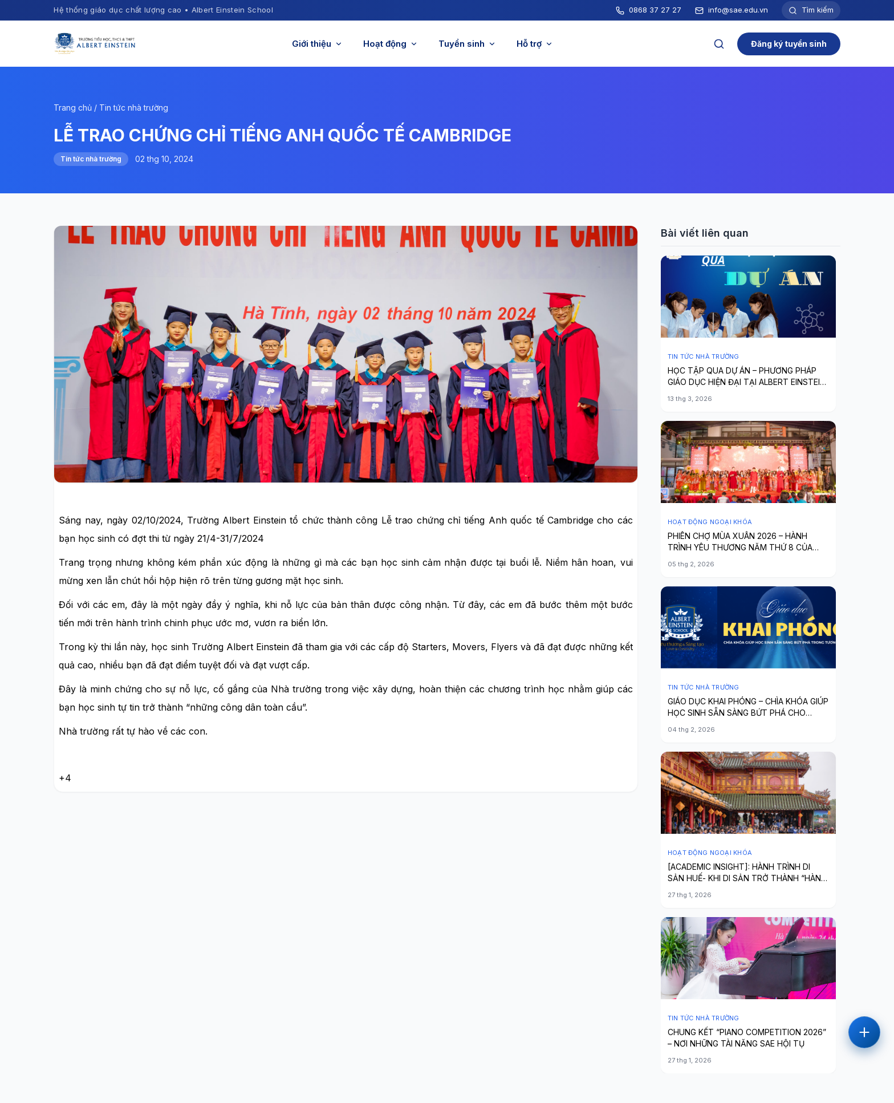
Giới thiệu (317, 43)
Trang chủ (73, 107)
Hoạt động (390, 43)
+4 (65, 778)
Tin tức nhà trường (133, 107)
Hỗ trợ (535, 43)
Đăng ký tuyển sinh (789, 43)
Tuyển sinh (467, 43)
